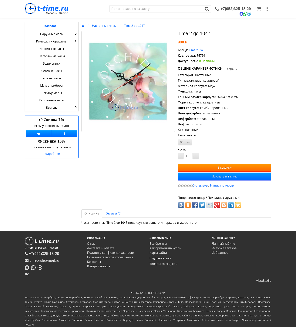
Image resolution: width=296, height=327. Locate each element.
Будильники (51, 63)
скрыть (232, 68)
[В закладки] (181, 142)
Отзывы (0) (113, 213)
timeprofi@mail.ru (42, 260)
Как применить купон (165, 248)
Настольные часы (52, 56)
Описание (91, 213)
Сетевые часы (51, 70)
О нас (91, 243)
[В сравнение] (188, 142)
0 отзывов (200, 185)
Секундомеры (52, 93)
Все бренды (158, 243)
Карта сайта (158, 252)
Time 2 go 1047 (134, 25)
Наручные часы (59, 34)
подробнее (51, 153)
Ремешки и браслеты (57, 41)
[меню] (267, 9)
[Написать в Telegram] (41, 267)
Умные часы (51, 78)
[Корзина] (259, 9)
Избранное (220, 252)
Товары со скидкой (164, 263)
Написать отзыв (222, 185)
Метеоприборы (51, 85)
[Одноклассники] (65, 133)
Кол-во (182, 149)
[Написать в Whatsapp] (34, 267)
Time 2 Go (196, 50)
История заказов (224, 248)
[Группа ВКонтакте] (39, 133)
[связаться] (234, 9)
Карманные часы (51, 100)
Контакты (94, 261)
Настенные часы (51, 48)
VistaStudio (263, 280)
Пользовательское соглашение (110, 257)
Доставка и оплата (100, 248)
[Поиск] (156, 8)
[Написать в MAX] (28, 267)
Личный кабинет (224, 243)
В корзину (224, 167)
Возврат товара (98, 266)
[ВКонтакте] (28, 274)
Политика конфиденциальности (110, 252)
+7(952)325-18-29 (42, 253)
